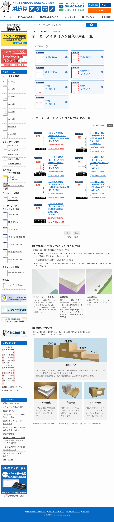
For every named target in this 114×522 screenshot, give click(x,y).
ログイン (105, 5)
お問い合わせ (88, 17)
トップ (7, 17)
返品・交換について (11, 403)
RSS (4, 460)
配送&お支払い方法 (49, 17)
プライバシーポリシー (55, 512)
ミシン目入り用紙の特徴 (13, 407)
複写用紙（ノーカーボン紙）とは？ (13, 422)
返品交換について (73, 512)
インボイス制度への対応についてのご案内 (14, 448)
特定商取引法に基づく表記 (35, 512)
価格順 (103, 125)
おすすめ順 (95, 125)
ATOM (10, 460)
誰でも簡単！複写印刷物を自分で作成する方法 (14, 429)
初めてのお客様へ (26, 17)
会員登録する (93, 5)
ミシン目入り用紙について (49, 250)
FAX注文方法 (8, 434)
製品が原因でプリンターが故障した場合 (14, 416)
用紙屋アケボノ (28, 6)
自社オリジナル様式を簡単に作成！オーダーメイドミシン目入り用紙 (14, 440)
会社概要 (106, 17)
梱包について (46, 334)
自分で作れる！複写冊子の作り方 (14, 454)
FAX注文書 (70, 17)
